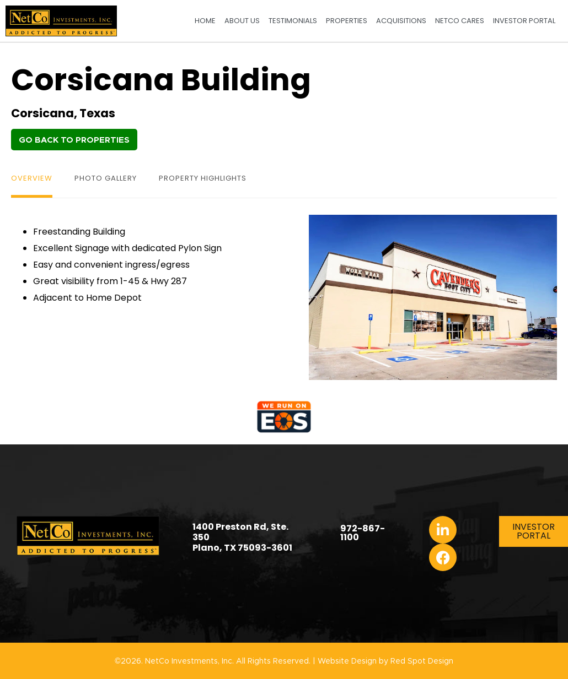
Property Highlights (203, 178)
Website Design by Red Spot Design (385, 661)
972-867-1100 (362, 533)
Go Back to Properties (74, 140)
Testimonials (293, 20)
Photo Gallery (105, 178)
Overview (31, 178)
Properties (346, 20)
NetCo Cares (459, 20)
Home (205, 20)
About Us (242, 20)
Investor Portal (524, 20)
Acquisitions (401, 20)
